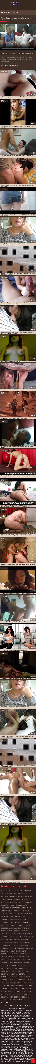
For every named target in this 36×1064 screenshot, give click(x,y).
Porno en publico (7, 1020)
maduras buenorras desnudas (13, 908)
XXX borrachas (6, 1043)
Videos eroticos (6, 1015)
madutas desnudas (17, 980)
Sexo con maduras (8, 1021)
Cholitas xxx (5, 1034)
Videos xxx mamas (15, 1055)
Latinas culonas (17, 1043)
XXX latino (4, 1011)
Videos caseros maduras (18, 1050)
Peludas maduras (18, 1052)
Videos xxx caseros (7, 1030)
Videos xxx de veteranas (24, 1035)
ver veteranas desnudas (20, 997)
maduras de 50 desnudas (19, 922)
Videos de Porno (28, 1032)
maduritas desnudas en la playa (26, 53)
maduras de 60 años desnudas (12, 925)
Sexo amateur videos (8, 1037)
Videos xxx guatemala (19, 1027)
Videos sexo (12, 1058)
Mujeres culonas (20, 1030)
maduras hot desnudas (19, 954)
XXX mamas (28, 1041)
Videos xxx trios (19, 1020)
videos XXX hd (14, 1026)
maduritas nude (16, 977)
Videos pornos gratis (8, 1061)
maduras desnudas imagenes (17, 939)
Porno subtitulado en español (16, 1046)
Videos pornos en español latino (12, 1012)
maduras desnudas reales (11, 942)
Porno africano (11, 1035)
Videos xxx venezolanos (18, 1034)
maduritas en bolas (9, 968)
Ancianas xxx (11, 1014)
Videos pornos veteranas (25, 1018)
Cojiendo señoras (18, 1060)
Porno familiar (21, 1037)
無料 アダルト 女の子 (16, 1011)
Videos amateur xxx (16, 1041)
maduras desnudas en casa (17, 931)
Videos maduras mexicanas (10, 1024)
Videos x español (25, 1056)
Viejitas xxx (28, 1011)
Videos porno (12, 1053)
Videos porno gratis (26, 1026)
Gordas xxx (18, 1044)
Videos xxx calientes (11, 1056)
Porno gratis (19, 1021)
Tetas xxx (4, 1058)
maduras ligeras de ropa (11, 957)
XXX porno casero (22, 1061)
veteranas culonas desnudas (13, 1000)
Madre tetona (19, 1049)
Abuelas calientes (23, 1058)
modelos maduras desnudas (12, 985)
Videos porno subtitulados (18, 1046)
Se (8, 1050)
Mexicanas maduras (12, 1038)
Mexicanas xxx (6, 1027)
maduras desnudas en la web (12, 934)
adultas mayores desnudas (12, 891)
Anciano (13, 53)
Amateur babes (4, 53)
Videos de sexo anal (24, 1014)
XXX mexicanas (16, 1032)
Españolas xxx (24, 1038)
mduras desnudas (24, 982)
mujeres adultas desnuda (20, 988)
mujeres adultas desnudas (11, 991)
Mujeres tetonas (16, 1040)
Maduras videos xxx (7, 1049)
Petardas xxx (30, 1020)
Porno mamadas (23, 1047)
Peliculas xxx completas (24, 1029)
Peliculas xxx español (8, 1018)
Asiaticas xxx (22, 1053)
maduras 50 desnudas (18, 905)
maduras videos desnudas (20, 962)
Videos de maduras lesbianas (20, 1023)
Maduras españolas (13, 1017)
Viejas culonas (25, 1017)
